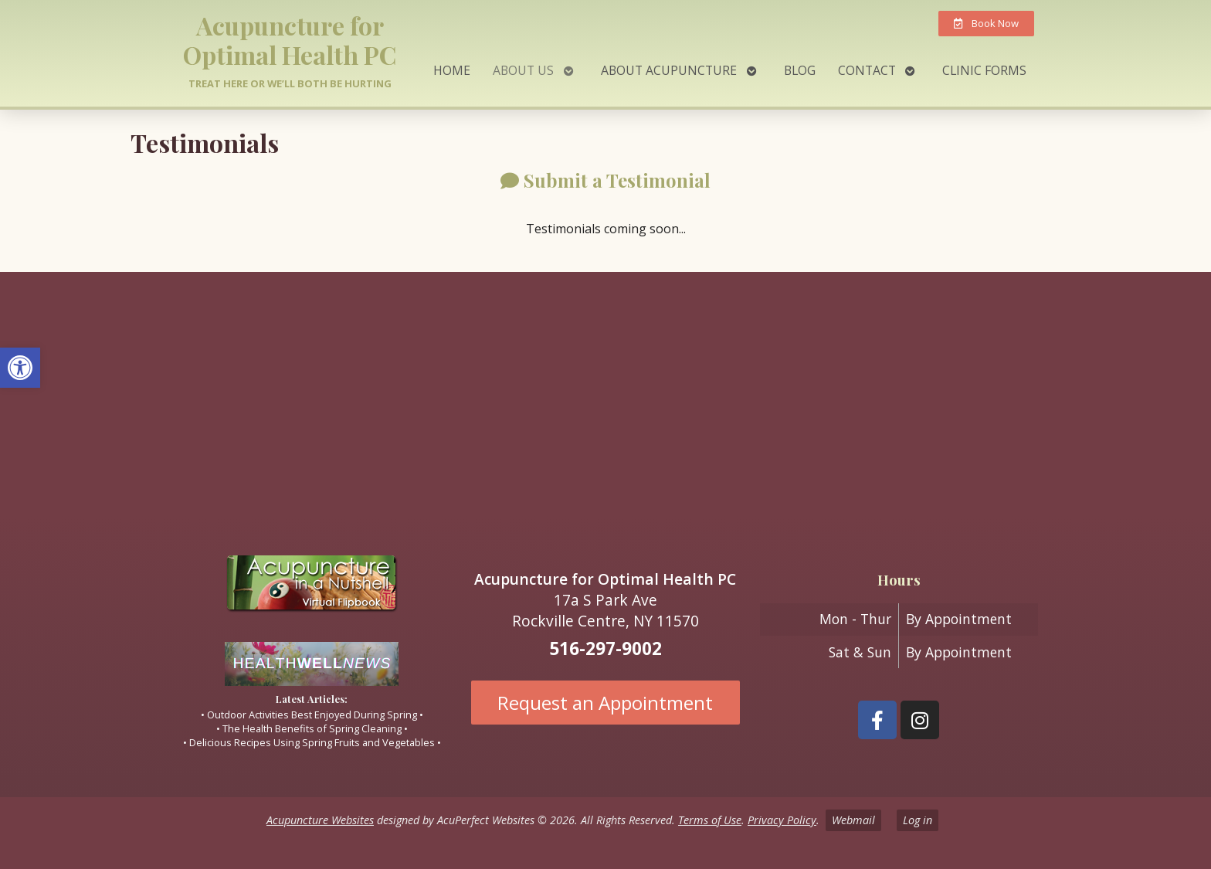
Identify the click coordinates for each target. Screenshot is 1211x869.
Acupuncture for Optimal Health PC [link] (289, 39)
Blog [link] (800, 70)
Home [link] (451, 70)
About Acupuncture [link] (669, 70)
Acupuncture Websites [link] (320, 820)
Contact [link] (867, 70)
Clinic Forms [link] (984, 70)
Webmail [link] (853, 820)
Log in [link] (917, 820)
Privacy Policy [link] (782, 820)
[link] (20, 368)
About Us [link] (523, 70)
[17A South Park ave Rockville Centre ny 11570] (605, 400)
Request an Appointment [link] (605, 702)
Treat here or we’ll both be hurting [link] (290, 83)
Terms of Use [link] (709, 820)
